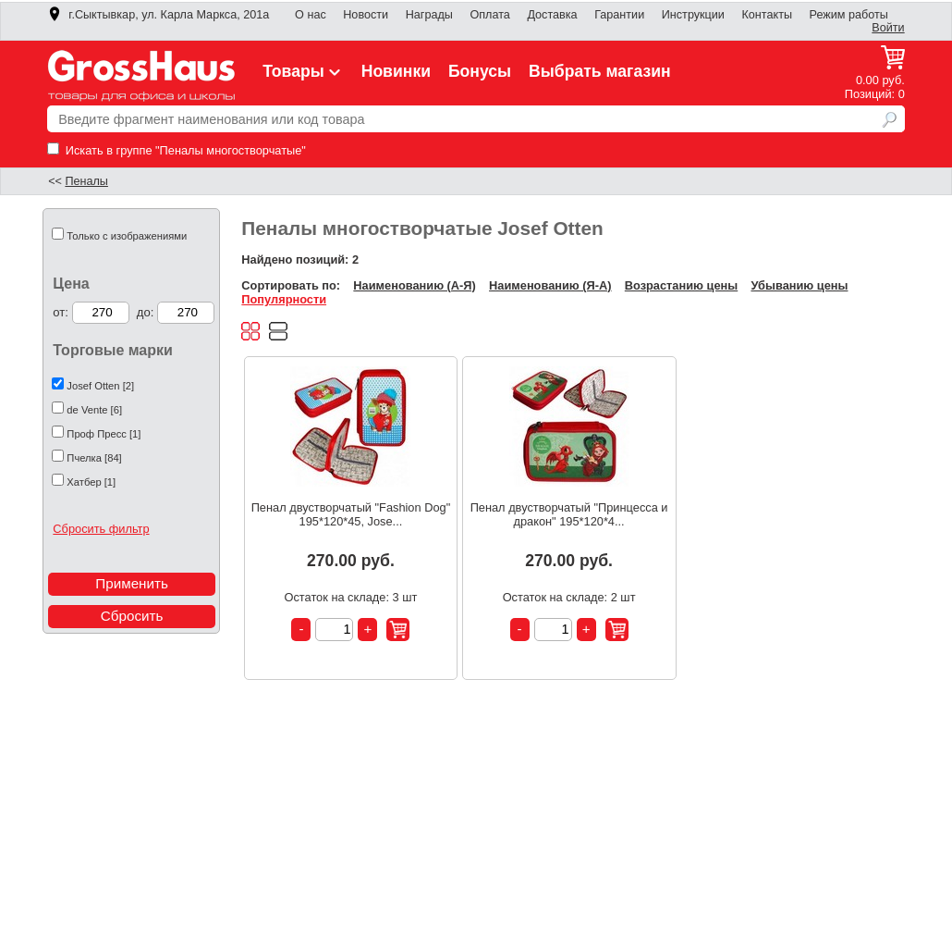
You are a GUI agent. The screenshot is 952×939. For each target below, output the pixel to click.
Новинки (396, 71)
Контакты (766, 14)
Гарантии (619, 14)
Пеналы (86, 181)
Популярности (283, 299)
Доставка (552, 14)
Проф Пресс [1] (103, 433)
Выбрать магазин (600, 71)
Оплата (489, 14)
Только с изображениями (127, 235)
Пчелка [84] (94, 457)
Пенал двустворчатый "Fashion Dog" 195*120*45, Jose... (351, 514)
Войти (888, 27)
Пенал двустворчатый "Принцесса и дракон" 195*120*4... (569, 514)
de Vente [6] (94, 409)
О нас (310, 14)
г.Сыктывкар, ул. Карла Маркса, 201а (158, 14)
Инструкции (693, 14)
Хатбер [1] (91, 482)
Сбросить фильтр (101, 529)
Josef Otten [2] (100, 385)
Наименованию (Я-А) (550, 285)
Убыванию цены (799, 285)
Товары (303, 71)
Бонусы (479, 71)
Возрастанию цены (681, 285)
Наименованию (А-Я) (414, 285)
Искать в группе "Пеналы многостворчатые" (176, 150)
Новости (365, 14)
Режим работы (849, 14)
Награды (429, 14)
